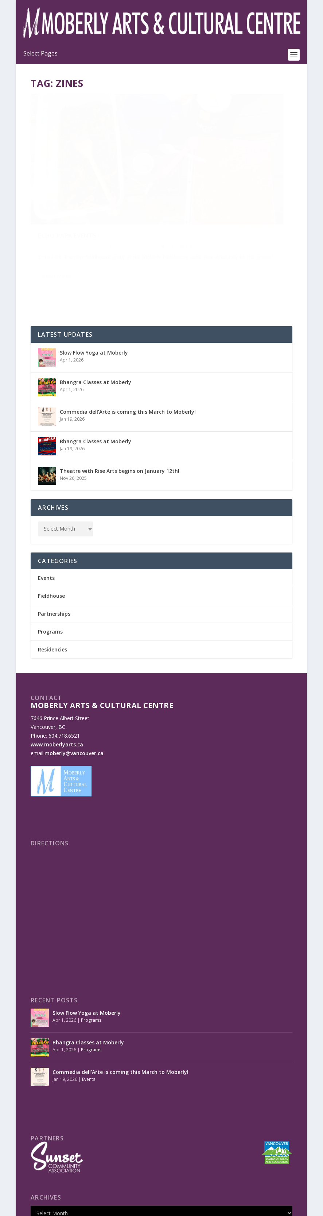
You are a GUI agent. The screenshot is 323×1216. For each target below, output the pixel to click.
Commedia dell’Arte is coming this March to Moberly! (128, 360)
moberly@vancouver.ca (74, 702)
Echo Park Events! (68, 181)
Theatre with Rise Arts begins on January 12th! (119, 419)
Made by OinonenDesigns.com (166, 1207)
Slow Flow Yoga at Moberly (94, 301)
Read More (57, 246)
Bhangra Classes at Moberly (95, 331)
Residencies (52, 598)
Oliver (50, 192)
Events (98, 192)
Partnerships (54, 562)
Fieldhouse (119, 192)
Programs (48, 200)
